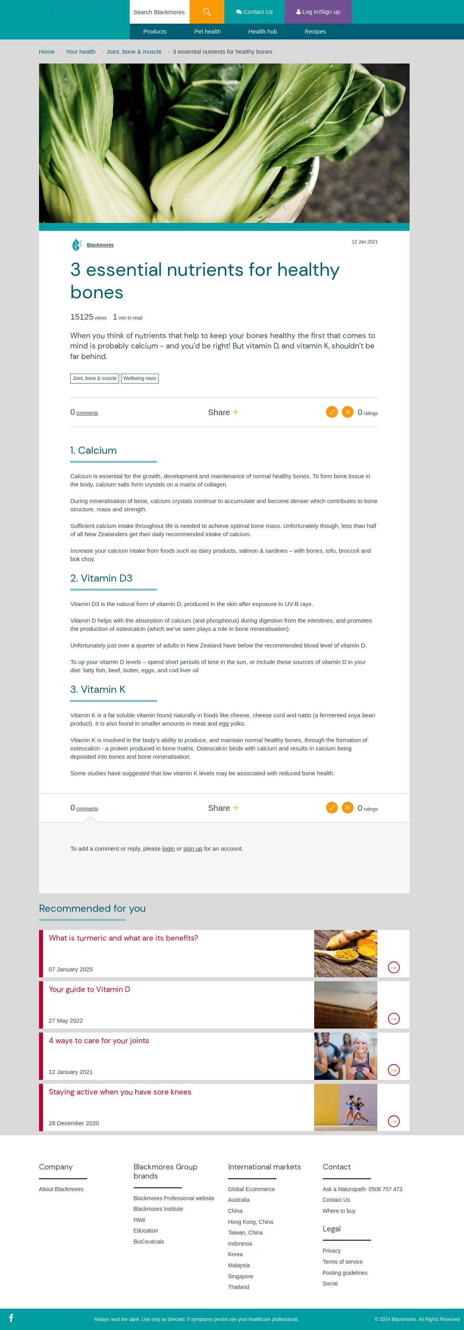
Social (330, 1283)
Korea (235, 1254)
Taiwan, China (245, 1232)
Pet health (207, 31)
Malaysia (239, 1265)
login (168, 848)
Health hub (262, 31)
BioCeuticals (149, 1241)
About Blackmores (61, 1189)
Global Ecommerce (251, 1189)
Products (155, 31)
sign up (192, 848)
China (235, 1211)
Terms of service (343, 1262)
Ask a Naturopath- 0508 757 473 (363, 1189)
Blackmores (100, 245)
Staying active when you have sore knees (120, 1092)
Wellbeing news (140, 378)
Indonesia (240, 1243)
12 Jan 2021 (365, 242)
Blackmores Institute (158, 1209)
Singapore (240, 1276)
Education (146, 1230)
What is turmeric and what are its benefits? (123, 938)
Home (47, 51)
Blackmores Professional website (174, 1198)
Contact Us (336, 1200)
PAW (139, 1220)
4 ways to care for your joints (99, 1041)
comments (87, 413)
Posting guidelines (345, 1273)
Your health (81, 51)
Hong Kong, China (250, 1222)
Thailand (239, 1287)
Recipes (315, 31)
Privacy (332, 1251)
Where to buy (339, 1211)
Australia (239, 1200)
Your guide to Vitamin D (89, 989)
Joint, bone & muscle (135, 51)
